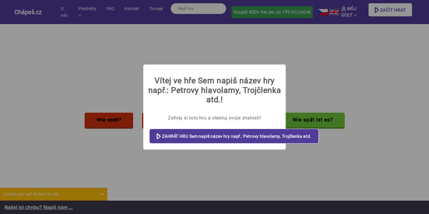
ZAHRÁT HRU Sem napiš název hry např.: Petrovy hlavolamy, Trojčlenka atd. (234, 136)
